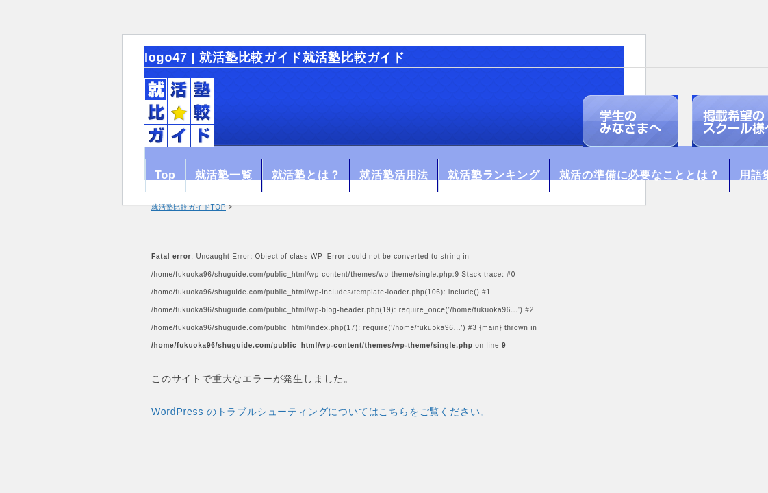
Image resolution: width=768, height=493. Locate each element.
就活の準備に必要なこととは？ (639, 175)
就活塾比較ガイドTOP (188, 207)
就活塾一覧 (224, 175)
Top (165, 175)
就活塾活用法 (393, 175)
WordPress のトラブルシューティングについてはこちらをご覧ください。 (320, 411)
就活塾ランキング (493, 175)
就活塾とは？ (306, 175)
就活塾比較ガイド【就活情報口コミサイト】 (179, 112)
